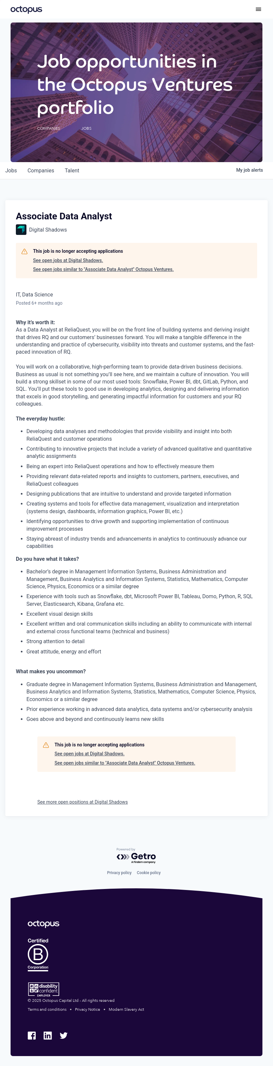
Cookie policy (149, 872)
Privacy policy (119, 872)
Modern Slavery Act (126, 1009)
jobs (11, 170)
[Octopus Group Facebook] (32, 1036)
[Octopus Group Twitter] (63, 1036)
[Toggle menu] (258, 9)
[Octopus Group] (26, 9)
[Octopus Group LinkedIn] (48, 1036)
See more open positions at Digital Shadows (82, 802)
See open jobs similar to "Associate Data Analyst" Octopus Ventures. (103, 269)
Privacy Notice (87, 1009)
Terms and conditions (47, 1009)
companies (40, 170)
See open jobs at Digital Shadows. (68, 260)
